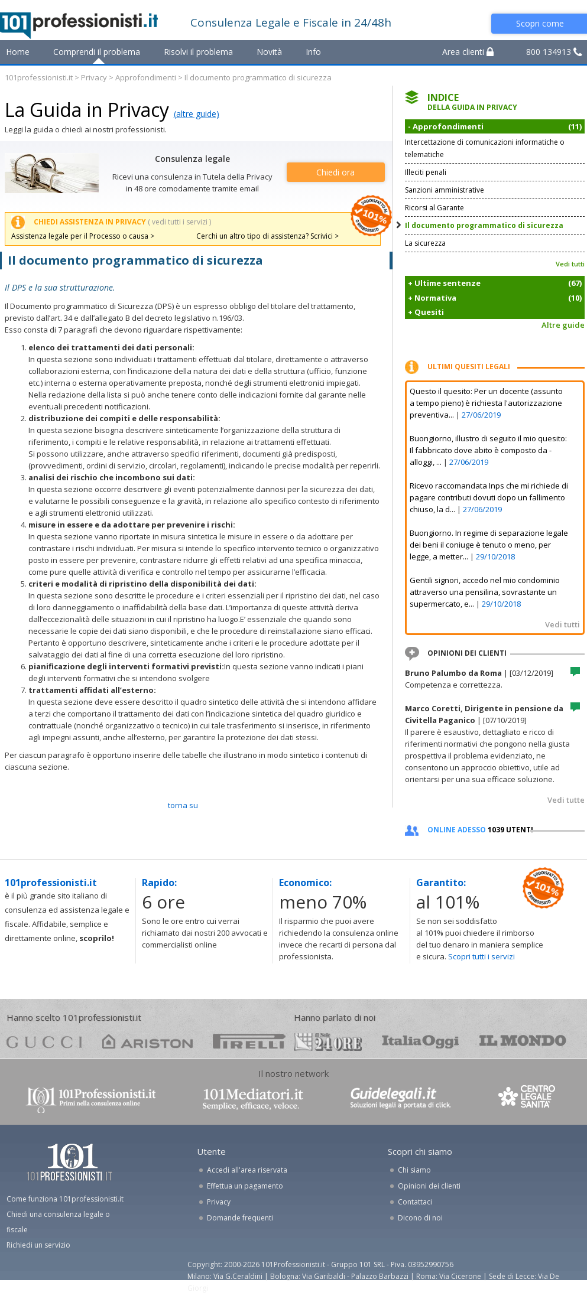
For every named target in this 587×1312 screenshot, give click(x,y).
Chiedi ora (335, 172)
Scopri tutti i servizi (481, 956)
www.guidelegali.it (401, 1099)
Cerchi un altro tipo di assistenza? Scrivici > (267, 236)
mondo (522, 1041)
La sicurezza (425, 243)
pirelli (249, 1041)
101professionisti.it (39, 77)
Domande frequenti (240, 1218)
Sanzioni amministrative (444, 190)
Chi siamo (414, 1170)
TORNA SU (183, 805)
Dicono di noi (420, 1218)
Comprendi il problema (96, 51)
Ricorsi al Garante (434, 208)
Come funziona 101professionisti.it (65, 1199)
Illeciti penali (425, 172)
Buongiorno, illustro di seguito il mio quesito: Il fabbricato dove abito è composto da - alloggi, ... (488, 450)
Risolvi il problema (198, 51)
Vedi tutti (570, 263)
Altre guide (563, 325)
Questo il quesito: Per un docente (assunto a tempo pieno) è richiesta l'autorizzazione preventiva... (486, 403)
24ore (328, 1042)
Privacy (94, 77)
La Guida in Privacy (87, 109)
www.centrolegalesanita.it (527, 1099)
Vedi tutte (566, 800)
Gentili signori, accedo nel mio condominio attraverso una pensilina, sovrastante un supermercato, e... (485, 592)
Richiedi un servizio (38, 1245)
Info (313, 51)
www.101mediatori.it (253, 1099)
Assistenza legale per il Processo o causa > (82, 236)
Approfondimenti (145, 77)
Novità (269, 51)
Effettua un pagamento (245, 1186)
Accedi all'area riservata (247, 1170)
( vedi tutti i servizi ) (179, 222)
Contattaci (415, 1202)
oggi (420, 1041)
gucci (44, 1041)
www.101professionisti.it (90, 1099)
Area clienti (468, 51)
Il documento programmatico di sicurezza (484, 225)
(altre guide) (196, 113)
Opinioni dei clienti (429, 1186)
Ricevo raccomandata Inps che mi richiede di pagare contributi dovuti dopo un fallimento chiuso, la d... (489, 497)
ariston (147, 1041)
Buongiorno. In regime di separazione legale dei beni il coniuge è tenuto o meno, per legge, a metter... (489, 545)
